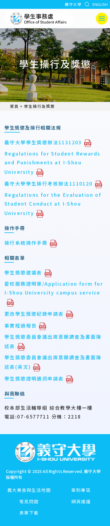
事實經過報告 (20, 325)
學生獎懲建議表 (23, 272)
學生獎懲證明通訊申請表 (34, 378)
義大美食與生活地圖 (29, 490)
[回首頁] (55, 452)
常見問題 (29, 501)
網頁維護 (81, 501)
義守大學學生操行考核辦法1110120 (48, 183)
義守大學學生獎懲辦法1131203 (43, 142)
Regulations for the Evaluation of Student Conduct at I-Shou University (52, 203)
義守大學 (73, 4)
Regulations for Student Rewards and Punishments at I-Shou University (52, 162)
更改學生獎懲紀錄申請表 (34, 313)
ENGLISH (100, 4)
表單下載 (29, 513)
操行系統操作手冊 (26, 242)
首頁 (12, 106)
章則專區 (81, 490)
